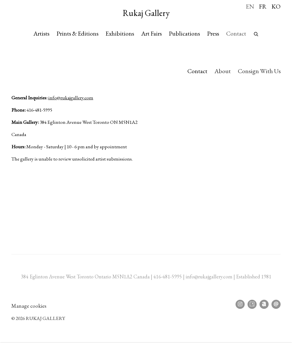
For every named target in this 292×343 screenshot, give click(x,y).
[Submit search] (256, 33)
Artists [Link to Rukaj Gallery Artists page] (41, 33)
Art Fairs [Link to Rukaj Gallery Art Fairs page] (151, 33)
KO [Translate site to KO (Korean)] (276, 6)
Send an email (276, 304)
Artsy (252, 304)
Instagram (240, 304)
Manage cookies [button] (28, 305)
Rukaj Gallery (146, 13)
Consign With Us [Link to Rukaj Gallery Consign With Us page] (259, 71)
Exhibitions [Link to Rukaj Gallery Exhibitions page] (120, 33)
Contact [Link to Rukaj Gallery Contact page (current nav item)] (236, 33)
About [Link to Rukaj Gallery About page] (222, 71)
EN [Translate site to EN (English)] (250, 6)
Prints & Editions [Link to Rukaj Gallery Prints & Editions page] (77, 33)
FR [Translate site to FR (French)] (263, 6)
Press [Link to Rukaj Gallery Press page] (213, 33)
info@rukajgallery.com (70, 97)
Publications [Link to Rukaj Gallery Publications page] (184, 33)
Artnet (264, 304)
